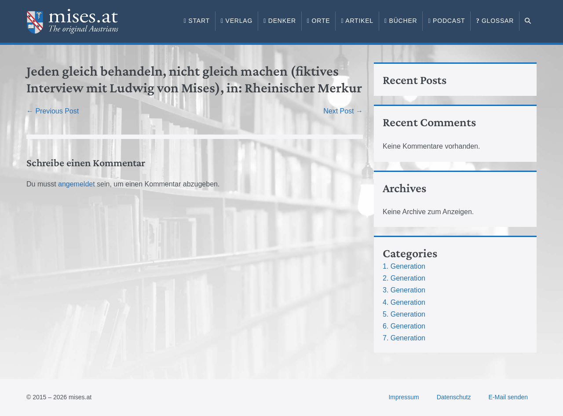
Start (197, 20)
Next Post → (343, 111)
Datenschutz (454, 397)
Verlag (236, 20)
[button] (528, 21)
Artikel (357, 20)
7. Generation (404, 338)
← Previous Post (52, 111)
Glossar (495, 20)
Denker (279, 20)
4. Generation (404, 302)
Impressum (403, 397)
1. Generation (404, 266)
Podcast (446, 20)
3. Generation (404, 290)
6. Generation (404, 326)
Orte (318, 20)
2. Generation (404, 278)
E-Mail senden (508, 397)
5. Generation (404, 314)
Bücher (400, 20)
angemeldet (76, 184)
